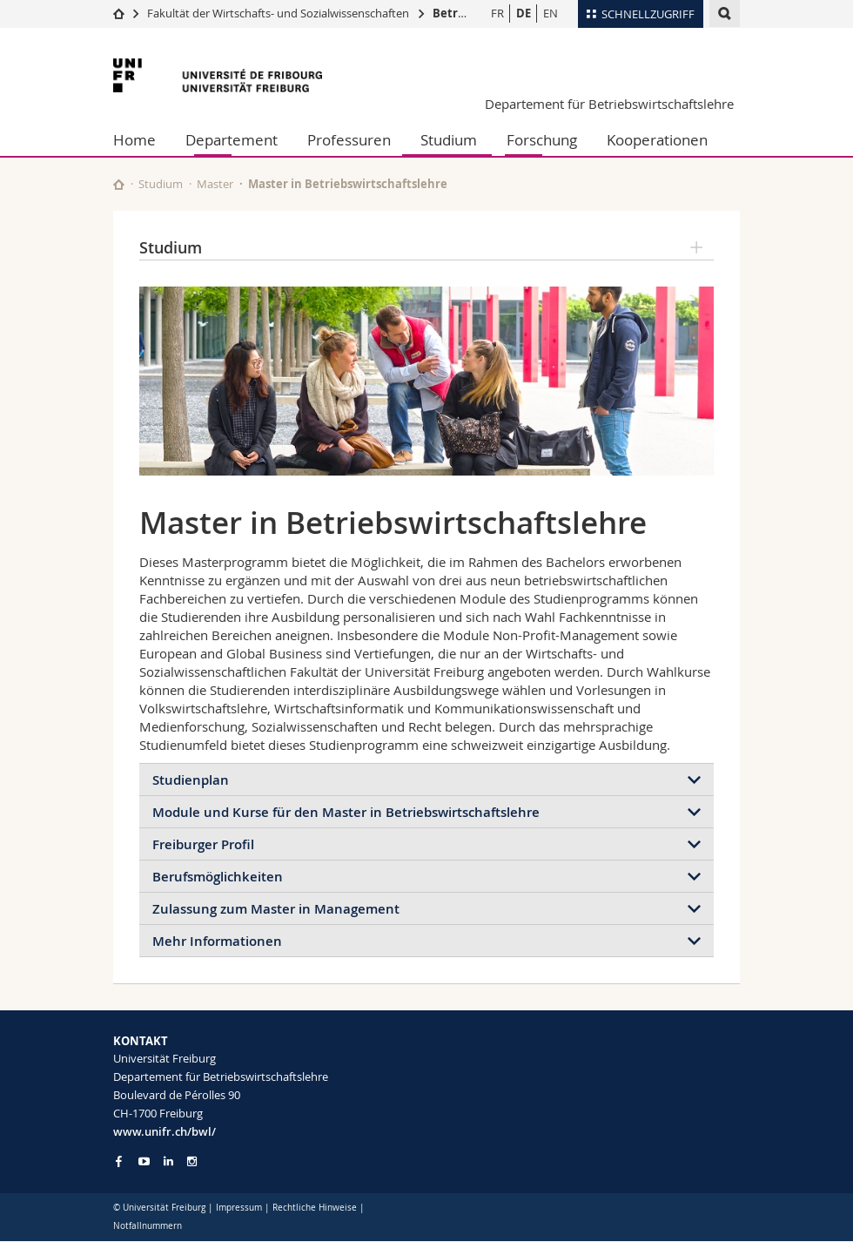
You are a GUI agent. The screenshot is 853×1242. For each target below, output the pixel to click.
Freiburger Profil (203, 844)
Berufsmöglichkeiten (217, 876)
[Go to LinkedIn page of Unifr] (168, 1161)
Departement (231, 140)
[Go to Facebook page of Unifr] (118, 1161)
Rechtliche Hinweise (314, 1207)
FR (497, 13)
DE (523, 13)
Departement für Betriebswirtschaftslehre (609, 103)
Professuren (349, 140)
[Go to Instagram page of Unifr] (192, 1161)
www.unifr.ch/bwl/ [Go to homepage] (164, 1131)
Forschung (542, 140)
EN (550, 13)
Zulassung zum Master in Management (276, 909)
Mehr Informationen (217, 941)
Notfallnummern (147, 1226)
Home (134, 140)
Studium (448, 140)
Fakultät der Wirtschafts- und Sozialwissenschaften (278, 13)
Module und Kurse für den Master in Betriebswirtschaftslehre (346, 812)
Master (215, 184)
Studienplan (190, 780)
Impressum (239, 1207)
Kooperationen (657, 140)
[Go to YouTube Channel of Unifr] (144, 1161)
